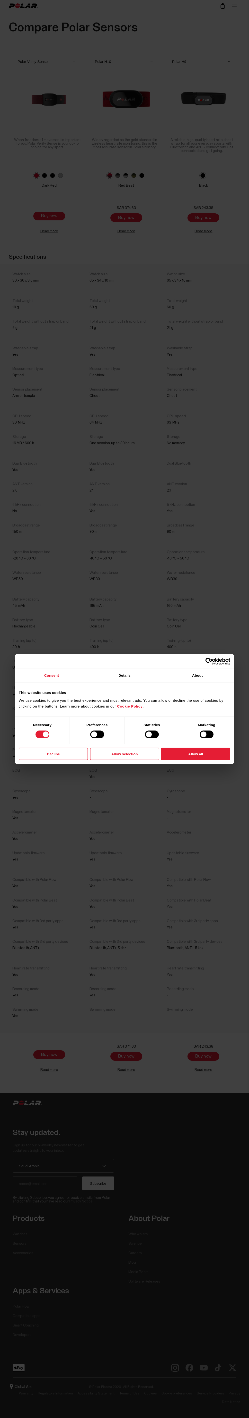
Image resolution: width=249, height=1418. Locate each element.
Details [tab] (124, 675)
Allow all (195, 754)
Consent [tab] (51, 675)
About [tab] (197, 675)
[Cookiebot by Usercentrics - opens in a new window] (209, 661)
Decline (53, 754)
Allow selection (124, 754)
